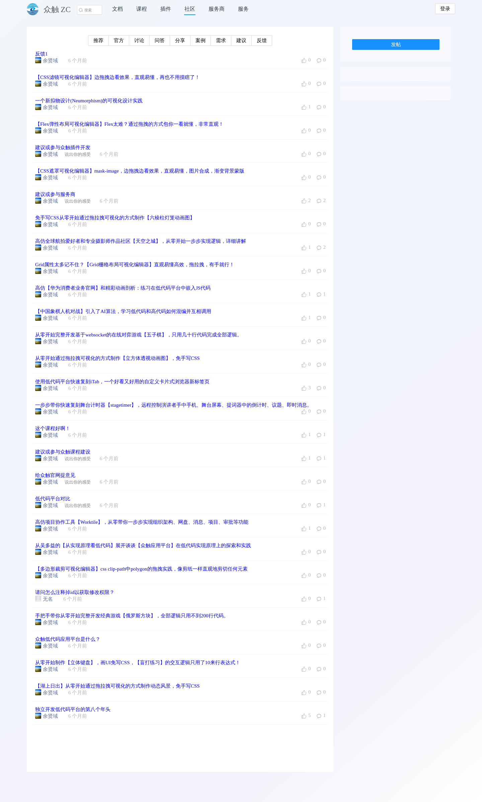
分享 (180, 40)
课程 (141, 9)
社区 (189, 9)
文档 (117, 9)
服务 (243, 9)
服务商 (217, 9)
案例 (200, 40)
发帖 (396, 44)
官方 (119, 40)
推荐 (98, 40)
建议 (241, 40)
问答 (160, 40)
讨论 (139, 40)
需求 (221, 40)
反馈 (262, 40)
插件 (165, 9)
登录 (445, 8)
